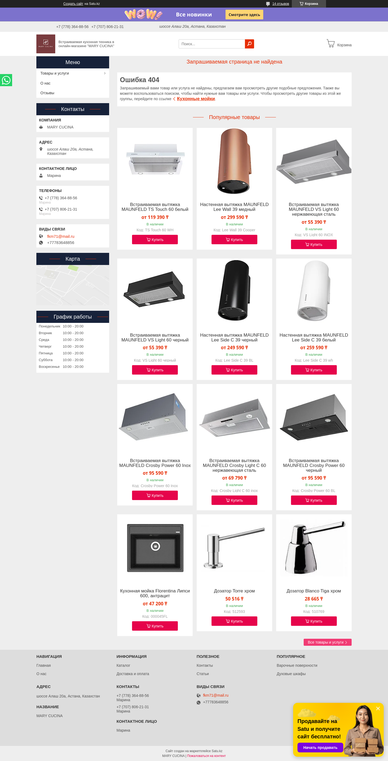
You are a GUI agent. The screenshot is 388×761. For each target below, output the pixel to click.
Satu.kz (217, 751)
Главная (43, 665)
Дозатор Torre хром (234, 591)
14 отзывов (280, 4)
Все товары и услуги (326, 642)
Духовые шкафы (291, 674)
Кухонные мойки (196, 98)
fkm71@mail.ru (60, 236)
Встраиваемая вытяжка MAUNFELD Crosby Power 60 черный (314, 465)
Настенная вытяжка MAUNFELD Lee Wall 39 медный (234, 207)
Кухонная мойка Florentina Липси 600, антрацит (155, 593)
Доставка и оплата (132, 674)
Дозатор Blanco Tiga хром (314, 591)
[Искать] (249, 43)
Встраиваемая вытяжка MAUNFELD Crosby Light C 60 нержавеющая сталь (234, 465)
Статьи (203, 674)
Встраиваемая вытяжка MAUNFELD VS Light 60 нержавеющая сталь (314, 209)
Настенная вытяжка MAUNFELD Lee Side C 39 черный (234, 338)
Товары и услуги (54, 73)
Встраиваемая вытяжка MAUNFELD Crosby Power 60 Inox (155, 463)
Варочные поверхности (297, 665)
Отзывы (47, 93)
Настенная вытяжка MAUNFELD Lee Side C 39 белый (313, 338)
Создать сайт (73, 4)
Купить (158, 240)
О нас (45, 83)
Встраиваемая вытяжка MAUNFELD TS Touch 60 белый (155, 207)
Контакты (205, 665)
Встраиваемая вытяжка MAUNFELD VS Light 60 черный (155, 338)
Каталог (123, 665)
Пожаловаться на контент (206, 756)
